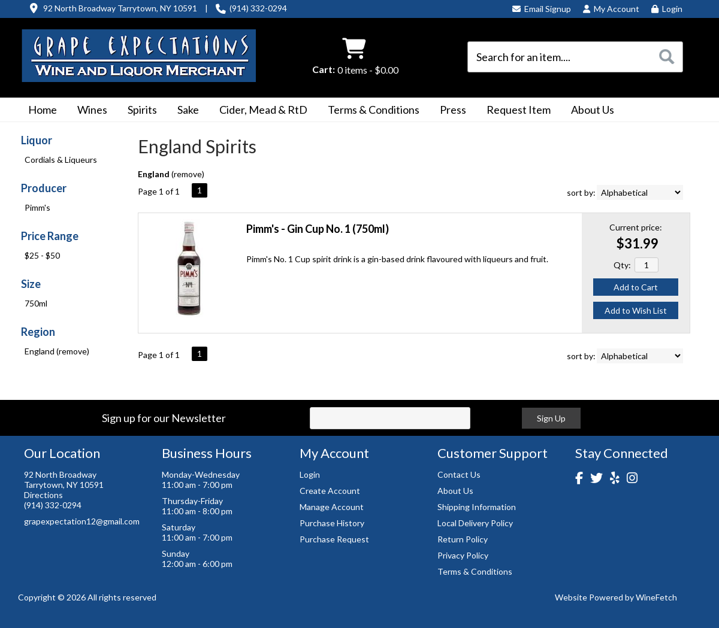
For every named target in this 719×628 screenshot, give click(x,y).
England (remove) (57, 351)
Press (449, 111)
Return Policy (462, 539)
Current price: (635, 227)
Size (31, 283)
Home (42, 109)
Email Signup (541, 9)
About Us (589, 111)
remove (188, 174)
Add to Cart (636, 287)
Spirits (138, 111)
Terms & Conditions (370, 111)
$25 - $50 (42, 255)
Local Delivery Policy (475, 523)
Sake (188, 109)
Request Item (519, 109)
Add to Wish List (636, 310)
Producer (44, 188)
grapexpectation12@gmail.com (82, 521)
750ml (36, 303)
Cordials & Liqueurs (61, 159)
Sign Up (551, 418)
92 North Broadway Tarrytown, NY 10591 (120, 8)
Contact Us (459, 474)
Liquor (36, 140)
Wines (88, 111)
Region (38, 331)
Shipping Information (476, 507)
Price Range (49, 235)
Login (666, 9)
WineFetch (656, 597)
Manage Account (332, 507)
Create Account (330, 491)
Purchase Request (334, 539)
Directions (43, 495)
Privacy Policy (462, 555)
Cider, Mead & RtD (263, 109)
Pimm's (37, 207)
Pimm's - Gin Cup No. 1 (317, 228)
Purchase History (332, 523)
